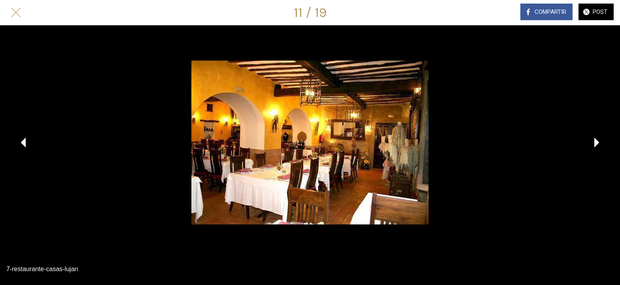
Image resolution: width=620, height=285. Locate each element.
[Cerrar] (16, 12)
